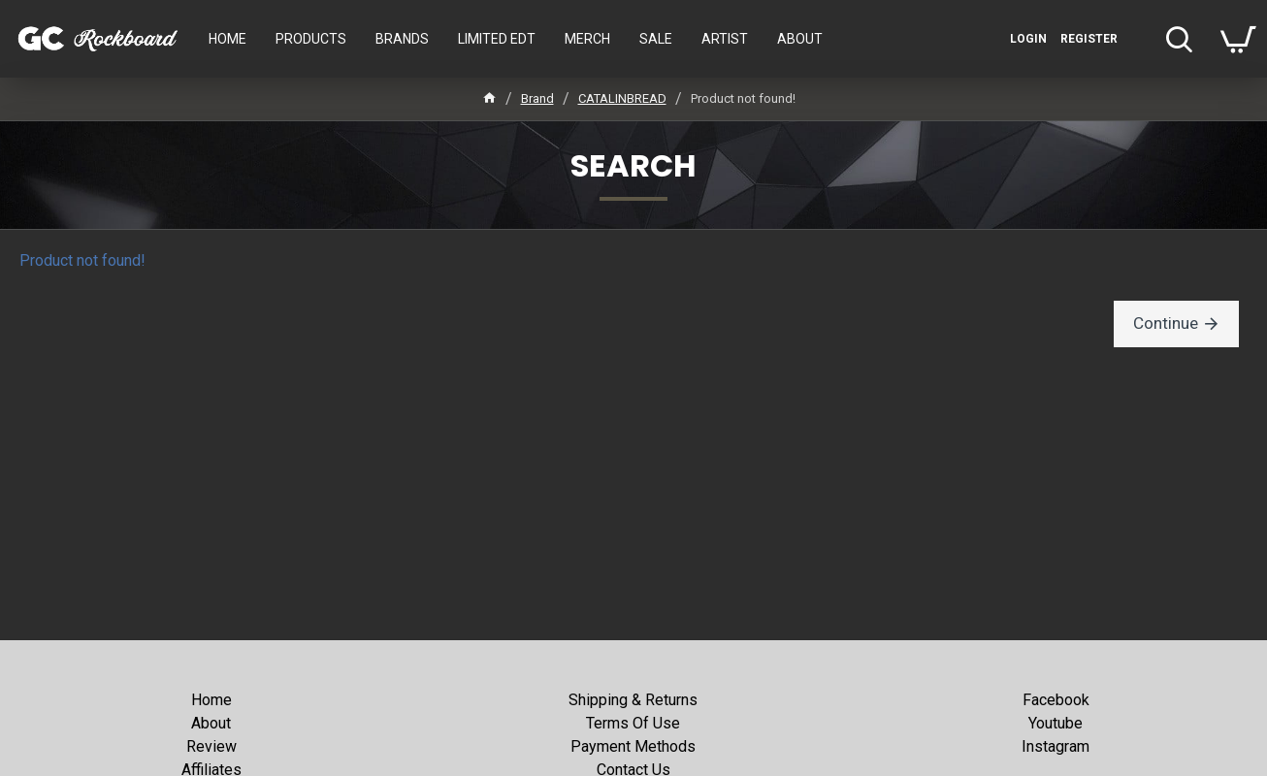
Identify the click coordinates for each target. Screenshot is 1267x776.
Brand (537, 98)
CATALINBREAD (622, 98)
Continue (1168, 323)
